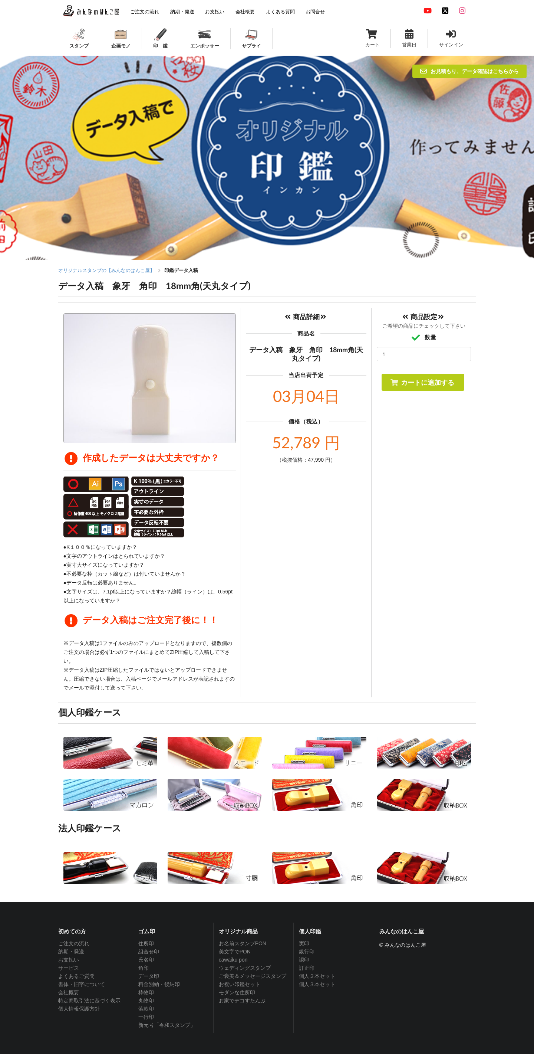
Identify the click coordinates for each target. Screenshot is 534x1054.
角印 (143, 968)
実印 (304, 943)
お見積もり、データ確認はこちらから (469, 71)
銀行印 (306, 952)
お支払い (68, 960)
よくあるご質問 (76, 976)
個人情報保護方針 (79, 1009)
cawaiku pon (233, 960)
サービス (68, 968)
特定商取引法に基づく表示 (89, 1001)
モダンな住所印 (237, 992)
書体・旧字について (81, 984)
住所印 (146, 943)
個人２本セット (317, 976)
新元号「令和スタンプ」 (166, 1025)
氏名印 (146, 960)
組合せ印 (148, 952)
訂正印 (306, 968)
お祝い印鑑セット (239, 984)
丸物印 (146, 1001)
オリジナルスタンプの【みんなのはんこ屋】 (106, 270)
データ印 (148, 976)
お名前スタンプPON (242, 943)
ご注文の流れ (73, 943)
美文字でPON (235, 952)
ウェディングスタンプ (245, 968)
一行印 (146, 1017)
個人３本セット (317, 984)
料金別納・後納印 (159, 984)
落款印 (146, 1009)
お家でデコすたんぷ (242, 1001)
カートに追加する (422, 382)
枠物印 (146, 992)
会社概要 (68, 992)
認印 (304, 960)
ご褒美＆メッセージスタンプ (252, 976)
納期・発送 (71, 952)
